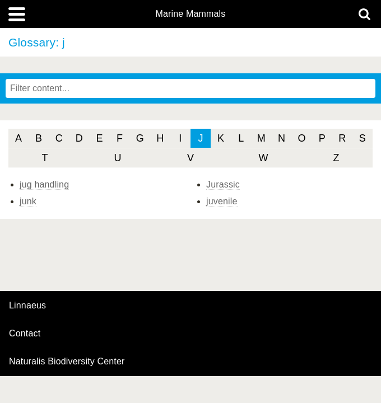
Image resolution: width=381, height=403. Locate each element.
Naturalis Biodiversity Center (67, 361)
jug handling (44, 184)
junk (28, 201)
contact (24, 333)
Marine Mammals (191, 14)
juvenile (222, 201)
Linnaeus (27, 305)
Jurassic (223, 184)
